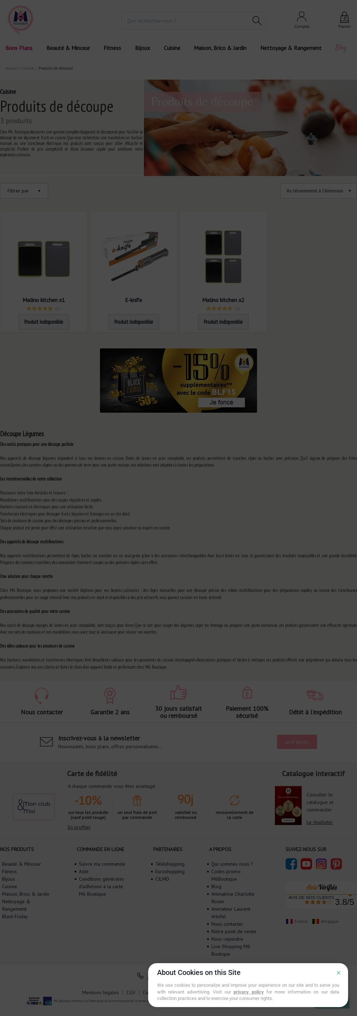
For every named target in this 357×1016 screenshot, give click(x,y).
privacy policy (248, 992)
